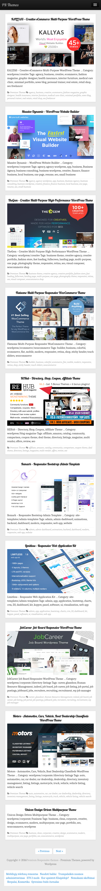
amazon (40, 447)
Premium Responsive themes (42, 860)
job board (84, 697)
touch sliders (37, 365)
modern (77, 362)
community (57, 447)
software (24, 614)
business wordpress (25, 184)
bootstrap (55, 611)
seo (16, 187)
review (60, 450)
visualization (37, 614)
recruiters (61, 700)
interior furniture (39, 95)
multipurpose (13, 836)
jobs (55, 700)
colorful (47, 362)
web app (21, 532)
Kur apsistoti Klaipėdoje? (55, 878)
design (63, 833)
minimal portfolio (73, 95)
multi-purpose (43, 276)
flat (64, 362)
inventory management (17, 796)
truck (55, 796)
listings (26, 450)
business (39, 92)
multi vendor (45, 450)
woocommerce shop (35, 279)
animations (57, 529)
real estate (27, 98)
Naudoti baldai (48, 874)
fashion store (80, 273)
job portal (27, 700)
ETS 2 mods (33, 878)
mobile (70, 362)
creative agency (50, 273)
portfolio (33, 836)
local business (72, 184)
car (46, 793)
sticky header (24, 365)
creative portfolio (65, 273)
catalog (48, 447)
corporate (47, 833)
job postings (38, 700)
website (29, 532)
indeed (76, 697)
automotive (39, 793)
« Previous (43, 851)
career (32, 697)
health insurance (23, 95)
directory (18, 450)
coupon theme (81, 447)
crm (68, 611)
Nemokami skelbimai (83, 878)
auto (31, 793)
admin (32, 529)
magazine (34, 450)
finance (46, 184)
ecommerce (57, 92)
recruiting (71, 700)
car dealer (53, 793)
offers (54, 450)
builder (32, 362)
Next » (59, 851)
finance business (58, 184)
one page (83, 184)
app (54, 181)
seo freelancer (49, 98)
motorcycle (47, 796)
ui (29, 614)
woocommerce (49, 365)
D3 (72, 611)
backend (67, 529)
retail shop (37, 98)
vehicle (62, 796)
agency (32, 92)
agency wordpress (44, 181)
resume (10, 187)
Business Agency (72, 181)
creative (47, 92)
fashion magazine (71, 92)
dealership (76, 793)
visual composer (18, 279)
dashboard (76, 529)
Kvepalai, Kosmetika (18, 882)
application (45, 611)
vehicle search (85, 796)
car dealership (65, 793)
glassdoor (39, 697)
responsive (82, 276)
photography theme (68, 276)
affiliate (32, 447)
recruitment (82, 700)
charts (63, 611)
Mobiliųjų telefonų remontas (22, 874)
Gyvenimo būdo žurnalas (45, 882)
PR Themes (10, 4)
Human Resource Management (58, 697)
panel (16, 614)
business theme (35, 273)
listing (31, 796)
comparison (68, 447)
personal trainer (14, 98)
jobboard (48, 700)
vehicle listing (72, 796)
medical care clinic (56, 95)
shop (15, 365)
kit (86, 611)
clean (39, 833)
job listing (18, 700)
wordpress (59, 836)
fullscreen (19, 276)
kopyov (10, 614)
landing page (30, 276)
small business (24, 187)
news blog (86, 95)
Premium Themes (18, 92)
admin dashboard (43, 529)
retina (90, 276)
